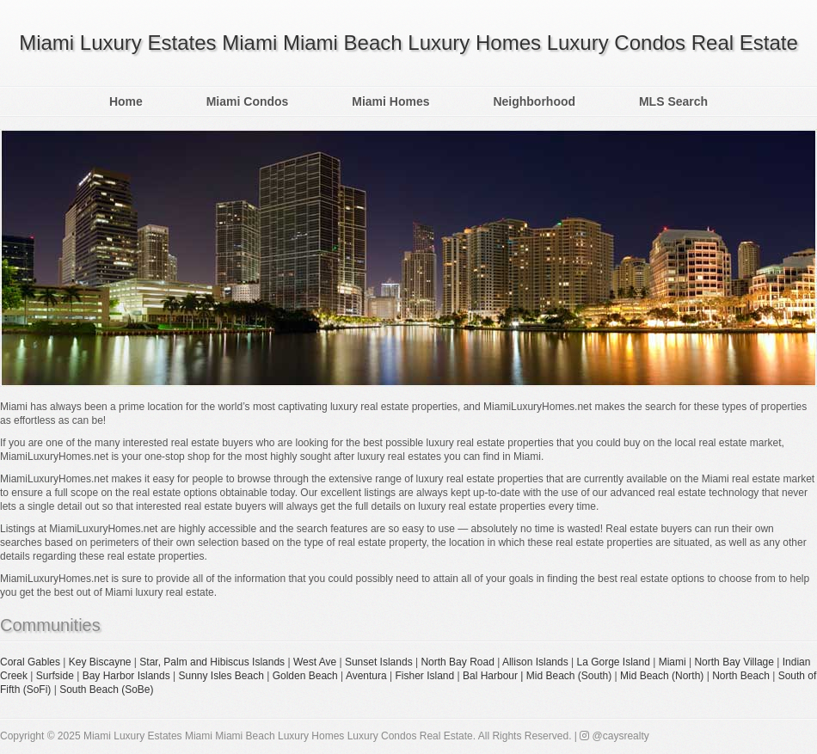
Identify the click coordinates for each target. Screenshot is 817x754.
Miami (672, 662)
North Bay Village (734, 662)
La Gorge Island (612, 662)
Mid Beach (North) (661, 676)
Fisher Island (424, 676)
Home (126, 101)
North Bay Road (457, 662)
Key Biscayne (100, 662)
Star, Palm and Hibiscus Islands (212, 662)
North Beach (741, 676)
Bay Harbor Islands (126, 676)
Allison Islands (535, 662)
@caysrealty (614, 736)
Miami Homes (390, 101)
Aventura (366, 676)
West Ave (314, 662)
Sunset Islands (379, 662)
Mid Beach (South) (568, 676)
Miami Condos (247, 101)
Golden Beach (305, 676)
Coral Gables (30, 662)
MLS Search (673, 101)
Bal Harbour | (494, 676)
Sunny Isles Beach (220, 676)
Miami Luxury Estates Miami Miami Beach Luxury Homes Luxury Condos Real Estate (408, 42)
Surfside (55, 676)
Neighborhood (534, 101)
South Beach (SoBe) (106, 690)
